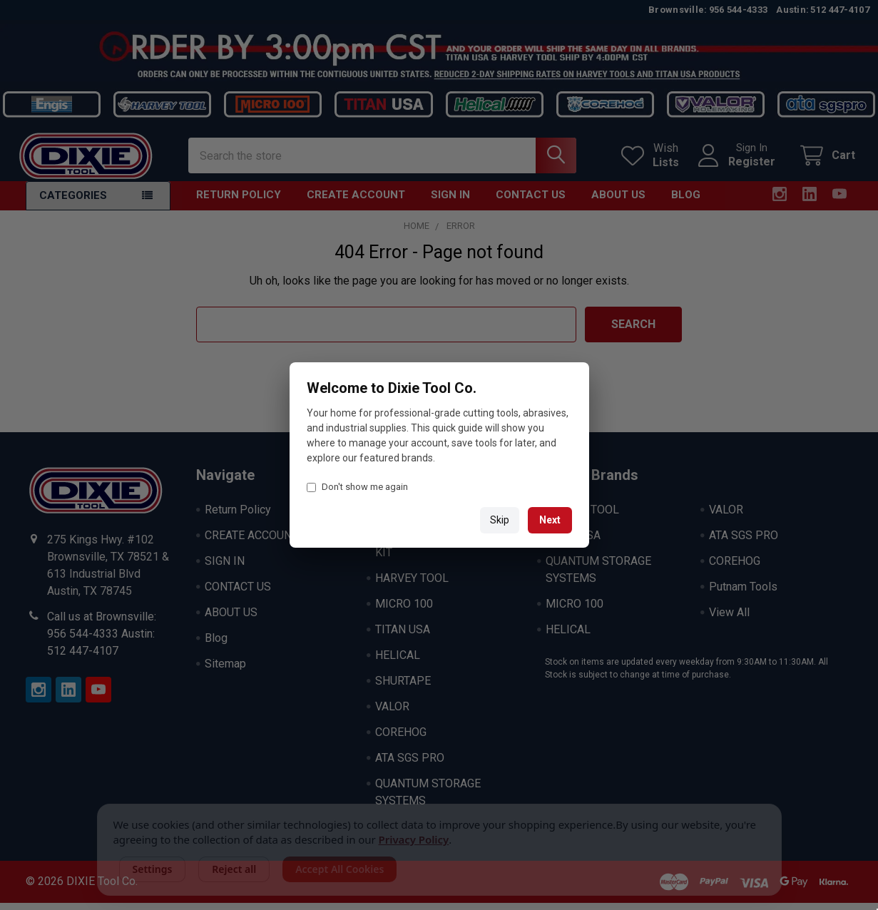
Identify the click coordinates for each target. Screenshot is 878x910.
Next (550, 520)
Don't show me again (357, 486)
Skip (499, 520)
